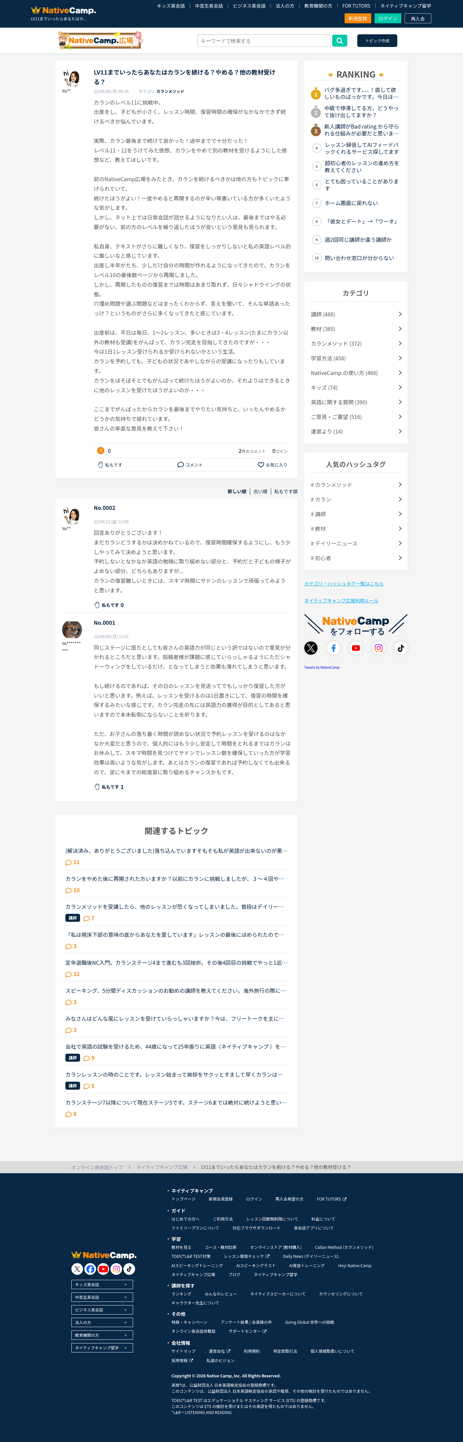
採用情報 (182, 1360)
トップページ (183, 1199)
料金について (324, 1219)
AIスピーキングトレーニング (197, 1265)
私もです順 (286, 491)
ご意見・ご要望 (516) (336, 417)
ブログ (234, 1274)
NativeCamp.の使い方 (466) (344, 373)
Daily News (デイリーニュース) (311, 1256)
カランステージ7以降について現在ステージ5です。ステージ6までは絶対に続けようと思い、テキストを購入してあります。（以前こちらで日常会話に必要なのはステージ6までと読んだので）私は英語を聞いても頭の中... (176, 1102)
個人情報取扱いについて (333, 1351)
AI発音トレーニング (307, 1265)
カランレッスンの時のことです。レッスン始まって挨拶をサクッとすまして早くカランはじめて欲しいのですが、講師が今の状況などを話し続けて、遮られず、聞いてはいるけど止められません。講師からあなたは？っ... (174, 1074)
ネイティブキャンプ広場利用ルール (341, 600)
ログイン (388, 18)
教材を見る (181, 1247)
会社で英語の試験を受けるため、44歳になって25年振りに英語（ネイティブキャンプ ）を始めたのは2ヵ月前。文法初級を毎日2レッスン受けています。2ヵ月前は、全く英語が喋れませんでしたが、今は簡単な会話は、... (176, 1046)
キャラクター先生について (195, 1302)
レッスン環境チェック (247, 1256)
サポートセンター (248, 1331)
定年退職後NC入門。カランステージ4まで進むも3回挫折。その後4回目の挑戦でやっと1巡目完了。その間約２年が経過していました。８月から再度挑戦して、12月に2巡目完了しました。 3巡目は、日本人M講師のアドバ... (176, 962)
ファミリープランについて (195, 1228)
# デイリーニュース (334, 543)
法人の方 (285, 5)
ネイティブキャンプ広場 (193, 1274)
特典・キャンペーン (189, 1322)
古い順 (261, 491)
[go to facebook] (90, 1269)
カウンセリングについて (341, 1293)
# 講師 (318, 514)
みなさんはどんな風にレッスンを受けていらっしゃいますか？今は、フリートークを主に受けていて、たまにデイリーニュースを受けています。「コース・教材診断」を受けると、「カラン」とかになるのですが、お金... (174, 1018)
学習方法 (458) (328, 358)
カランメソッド (170, 91)
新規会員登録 (221, 1199)
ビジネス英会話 (249, 5)
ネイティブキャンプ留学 (405, 5)
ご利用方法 (223, 1219)
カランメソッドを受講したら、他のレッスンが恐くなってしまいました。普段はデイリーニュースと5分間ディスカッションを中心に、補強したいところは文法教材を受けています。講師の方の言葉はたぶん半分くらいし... (175, 906)
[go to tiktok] (129, 1269)
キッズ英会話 (171, 5)
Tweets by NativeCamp (322, 667)
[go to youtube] (103, 1269)
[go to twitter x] (77, 1269)
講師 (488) (323, 314)
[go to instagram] (116, 1269)
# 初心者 (321, 558)
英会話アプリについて (314, 1228)
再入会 (418, 18)
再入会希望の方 (290, 1199)
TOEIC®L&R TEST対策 (190, 1256)
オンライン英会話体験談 (193, 1331)
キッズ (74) (324, 387)
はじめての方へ (185, 1219)
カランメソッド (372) (336, 343)
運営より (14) (327, 431)
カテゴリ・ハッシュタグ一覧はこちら (344, 583)
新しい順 (237, 491)
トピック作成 (377, 40)
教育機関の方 (318, 5)
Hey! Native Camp (355, 1265)
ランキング (181, 1293)
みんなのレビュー (221, 1293)
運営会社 (219, 1351)
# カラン (321, 499)
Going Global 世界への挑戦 (309, 1322)
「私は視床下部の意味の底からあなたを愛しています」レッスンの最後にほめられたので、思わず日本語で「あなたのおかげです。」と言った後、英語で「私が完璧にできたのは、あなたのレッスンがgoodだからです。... (175, 934)
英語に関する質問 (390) (339, 402)
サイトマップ (183, 1351)
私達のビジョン (220, 1360)
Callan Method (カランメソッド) (344, 1247)
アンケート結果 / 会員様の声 (246, 1322)
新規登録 (358, 18)
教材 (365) (323, 329)
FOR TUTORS (356, 5)
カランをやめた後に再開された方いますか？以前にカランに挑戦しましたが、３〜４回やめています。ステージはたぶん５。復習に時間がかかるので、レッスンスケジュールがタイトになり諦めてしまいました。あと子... (174, 879)
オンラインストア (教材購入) (276, 1247)
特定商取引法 (285, 1351)
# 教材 (318, 529)
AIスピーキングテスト (256, 1265)
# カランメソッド (331, 485)
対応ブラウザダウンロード (257, 1228)
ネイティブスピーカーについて (278, 1293)
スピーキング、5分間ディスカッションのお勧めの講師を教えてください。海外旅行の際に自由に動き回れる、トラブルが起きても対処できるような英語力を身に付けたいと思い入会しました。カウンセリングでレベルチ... (175, 990)
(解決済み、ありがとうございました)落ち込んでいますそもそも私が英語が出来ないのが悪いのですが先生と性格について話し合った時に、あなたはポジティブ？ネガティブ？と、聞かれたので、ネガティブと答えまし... (176, 851)
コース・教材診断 (221, 1247)
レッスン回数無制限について (272, 1219)
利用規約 (252, 1351)
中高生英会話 (209, 5)
